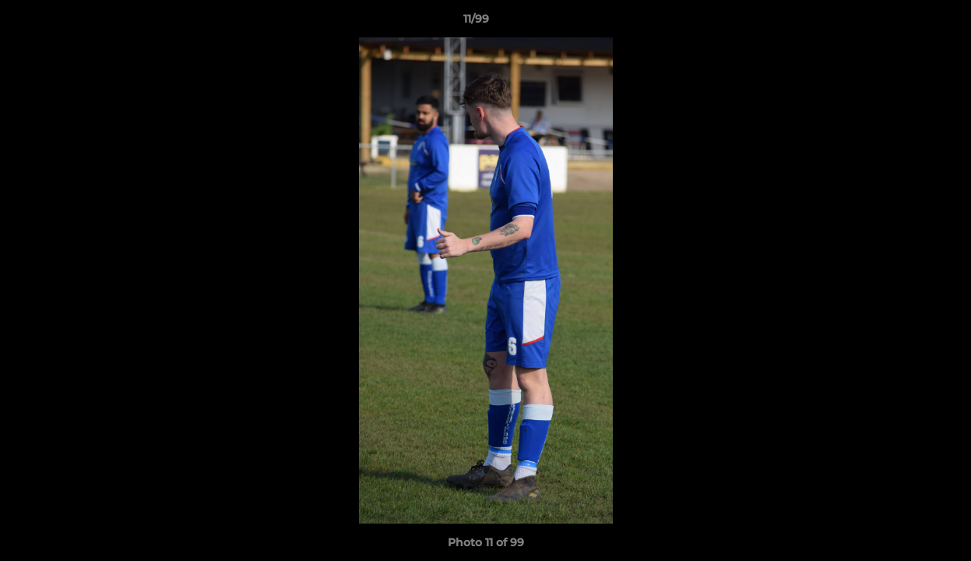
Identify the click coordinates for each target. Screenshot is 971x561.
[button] (905, 23)
